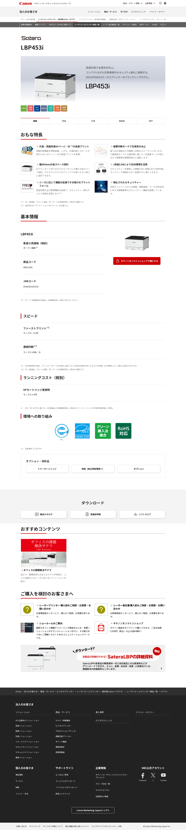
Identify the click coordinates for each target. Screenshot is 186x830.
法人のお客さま (28, 11)
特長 (64, 121)
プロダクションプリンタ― (66, 731)
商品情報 (19, 774)
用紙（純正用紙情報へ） (93, 468)
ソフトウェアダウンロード (66, 787)
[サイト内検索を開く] (160, 3)
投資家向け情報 (102, 796)
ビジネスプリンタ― (64, 725)
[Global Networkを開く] (165, 3)
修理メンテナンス (63, 793)
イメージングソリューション (27, 741)
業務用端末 (60, 747)
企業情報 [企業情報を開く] (148, 3)
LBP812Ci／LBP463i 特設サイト (60, 24)
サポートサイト (65, 768)
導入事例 (124, 11)
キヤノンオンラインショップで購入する (139, 260)
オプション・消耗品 (130, 24)
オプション (139, 468)
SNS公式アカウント (153, 768)
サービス (19, 781)
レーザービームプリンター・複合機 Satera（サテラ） (100, 691)
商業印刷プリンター (64, 736)
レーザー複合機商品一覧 (110, 24)
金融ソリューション (24, 725)
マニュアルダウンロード (65, 781)
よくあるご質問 (62, 774)
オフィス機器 (61, 741)
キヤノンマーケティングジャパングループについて (112, 776)
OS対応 (154, 24)
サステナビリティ (103, 790)
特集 (17, 787)
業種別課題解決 (26, 24)
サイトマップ (34, 826)
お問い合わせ (21, 826)
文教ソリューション (24, 736)
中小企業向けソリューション (27, 720)
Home (18, 691)
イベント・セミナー (157, 11)
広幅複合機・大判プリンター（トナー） (123, 19)
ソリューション (94, 11)
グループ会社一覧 (103, 783)
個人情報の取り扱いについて (77, 826)
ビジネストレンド (138, 11)
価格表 (122, 121)
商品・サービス (110, 11)
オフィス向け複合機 (28, 19)
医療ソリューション (24, 731)
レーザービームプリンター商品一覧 (87, 24)
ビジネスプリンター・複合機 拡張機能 (92, 19)
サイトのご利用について (53, 826)
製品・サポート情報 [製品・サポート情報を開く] (131, 3)
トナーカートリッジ (47, 468)
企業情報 (101, 768)
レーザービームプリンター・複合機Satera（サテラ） (57, 19)
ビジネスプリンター (65, 691)
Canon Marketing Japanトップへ (93, 810)
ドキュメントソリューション (27, 752)
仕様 (93, 121)
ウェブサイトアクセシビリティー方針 (106, 826)
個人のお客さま (25, 768)
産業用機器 (60, 752)
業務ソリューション (24, 757)
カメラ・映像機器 (63, 720)
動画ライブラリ (40, 24)
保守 (151, 121)
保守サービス (144, 24)
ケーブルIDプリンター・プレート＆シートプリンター (158, 19)
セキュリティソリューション (27, 747)
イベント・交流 (22, 793)
